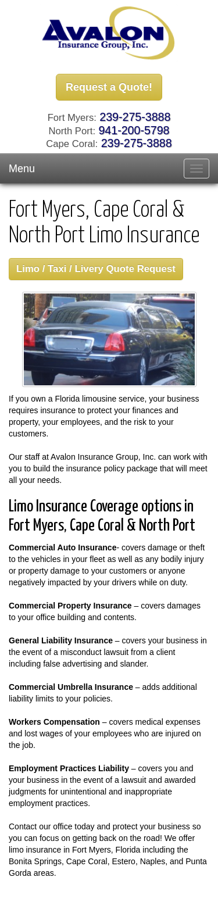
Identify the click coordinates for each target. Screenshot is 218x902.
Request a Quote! (109, 87)
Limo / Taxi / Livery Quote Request (96, 268)
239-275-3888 (134, 116)
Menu (22, 168)
